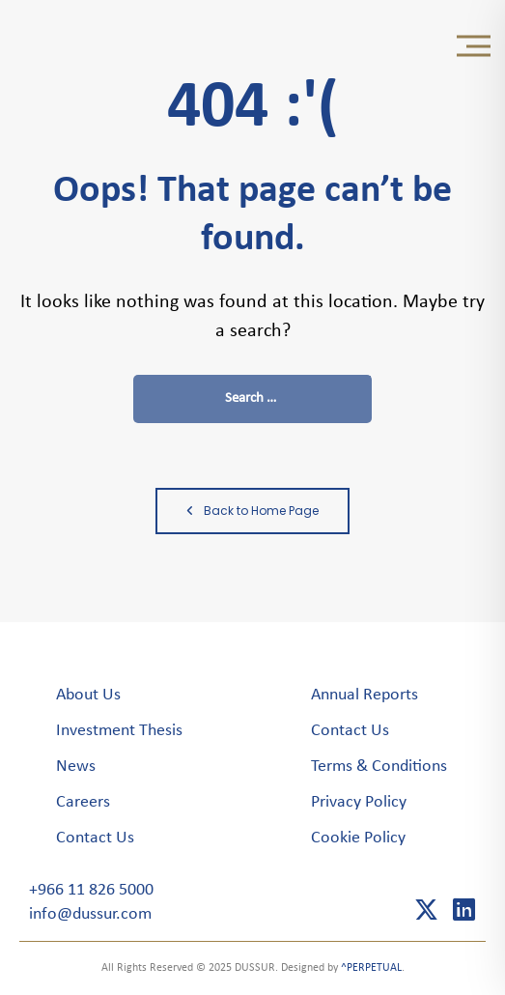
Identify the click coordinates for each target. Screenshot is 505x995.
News (76, 766)
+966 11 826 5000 (91, 890)
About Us (88, 695)
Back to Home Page (252, 510)
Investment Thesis (119, 731)
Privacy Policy (359, 802)
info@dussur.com (90, 914)
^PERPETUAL (371, 968)
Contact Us (95, 838)
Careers (83, 802)
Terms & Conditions (379, 766)
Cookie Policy (358, 838)
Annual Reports (364, 695)
